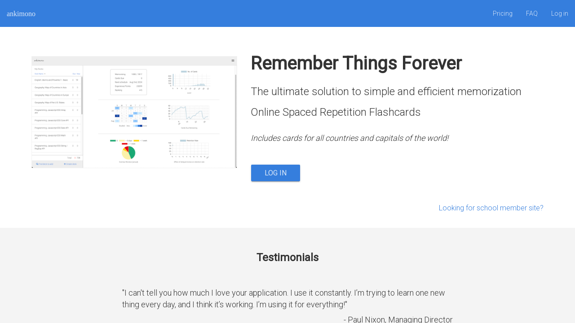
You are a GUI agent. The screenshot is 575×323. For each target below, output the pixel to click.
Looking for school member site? (491, 208)
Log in (559, 13)
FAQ (532, 13)
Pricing (503, 13)
